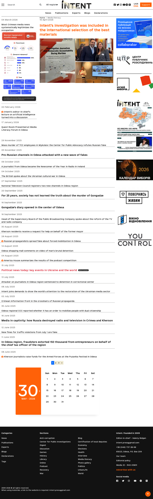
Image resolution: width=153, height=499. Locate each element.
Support (145, 5)
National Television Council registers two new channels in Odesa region (39, 186)
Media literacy (85, 459)
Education (44, 449)
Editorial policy (123, 461)
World (80, 474)
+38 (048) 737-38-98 (126, 447)
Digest (43, 445)
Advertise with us (125, 470)
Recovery (44, 470)
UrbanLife (82, 470)
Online (43, 463)
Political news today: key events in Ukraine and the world (45, 270)
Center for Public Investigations (55, 442)
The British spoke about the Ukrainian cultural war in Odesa (33, 176)
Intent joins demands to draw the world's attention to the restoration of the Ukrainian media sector (55, 292)
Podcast (44, 467)
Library (43, 459)
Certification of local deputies (92, 442)
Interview (82, 456)
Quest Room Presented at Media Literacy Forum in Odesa (19, 128)
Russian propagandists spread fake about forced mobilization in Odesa (41, 241)
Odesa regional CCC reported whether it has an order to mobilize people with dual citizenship (51, 311)
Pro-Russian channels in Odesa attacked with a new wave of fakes (44, 155)
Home (42, 18)
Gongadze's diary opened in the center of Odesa (32, 207)
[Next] (61, 363)
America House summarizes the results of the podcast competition (38, 261)
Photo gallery (84, 463)
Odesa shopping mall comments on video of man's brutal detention (37, 251)
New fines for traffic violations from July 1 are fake (29, 333)
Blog (80, 438)
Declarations (101, 13)
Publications (61, 13)
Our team (121, 456)
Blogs (87, 13)
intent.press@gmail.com (127, 443)
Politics (81, 467)
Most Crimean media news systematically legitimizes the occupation (17, 27)
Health (81, 452)
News (48, 13)
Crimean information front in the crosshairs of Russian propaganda (37, 301)
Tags (3, 462)
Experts (76, 13)
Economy (82, 445)
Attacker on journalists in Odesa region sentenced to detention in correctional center (47, 282)
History (43, 456)
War (42, 474)
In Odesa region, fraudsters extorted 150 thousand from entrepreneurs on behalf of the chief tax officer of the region (56, 344)
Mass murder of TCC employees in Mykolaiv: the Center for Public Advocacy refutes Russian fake (53, 145)
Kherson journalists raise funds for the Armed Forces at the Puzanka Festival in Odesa (49, 357)
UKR (135, 4)
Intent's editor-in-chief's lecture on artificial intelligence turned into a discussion (18, 115)
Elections (82, 449)
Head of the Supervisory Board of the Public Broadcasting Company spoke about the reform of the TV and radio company (56, 220)
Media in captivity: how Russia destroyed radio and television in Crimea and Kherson (57, 321)
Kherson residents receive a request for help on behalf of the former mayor (42, 232)
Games (43, 452)
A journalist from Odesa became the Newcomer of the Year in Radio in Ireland (43, 167)
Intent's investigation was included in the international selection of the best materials (74, 29)
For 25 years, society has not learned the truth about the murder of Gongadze (52, 195)
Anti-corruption (47, 438)
